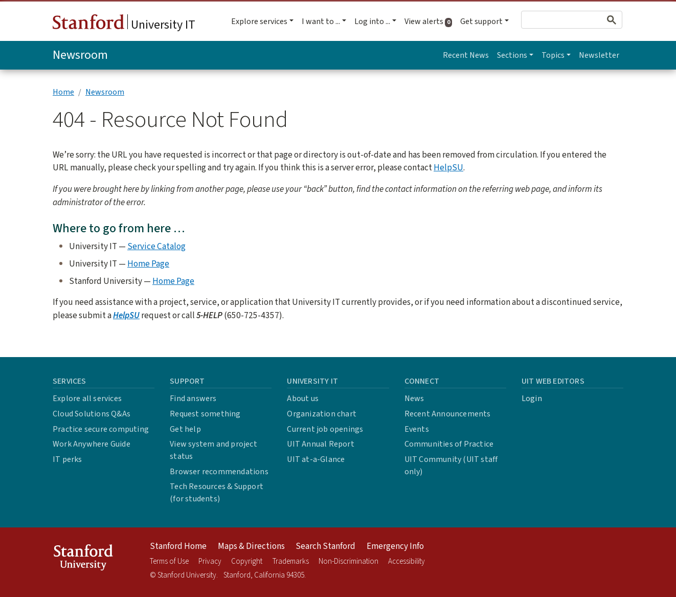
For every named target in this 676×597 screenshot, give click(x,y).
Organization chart (321, 413)
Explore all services (87, 398)
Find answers (193, 398)
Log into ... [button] (372, 21)
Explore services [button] (259, 21)
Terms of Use (169, 561)
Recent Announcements (447, 413)
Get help (185, 429)
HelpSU (448, 167)
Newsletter (599, 55)
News (414, 398)
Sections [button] (512, 55)
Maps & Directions (251, 546)
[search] (554, 20)
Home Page (148, 263)
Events (416, 429)
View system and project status (213, 450)
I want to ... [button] (321, 21)
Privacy (209, 561)
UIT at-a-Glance (316, 459)
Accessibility (406, 561)
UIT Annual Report (320, 444)
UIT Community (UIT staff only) (451, 465)
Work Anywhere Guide (91, 444)
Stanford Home (178, 546)
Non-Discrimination (348, 561)
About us (303, 398)
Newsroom (80, 55)
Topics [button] (553, 55)
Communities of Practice (449, 444)
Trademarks (291, 561)
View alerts (430, 21)
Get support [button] (481, 21)
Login (532, 398)
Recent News (466, 55)
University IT (124, 24)
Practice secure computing (101, 429)
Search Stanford (325, 546)
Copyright (246, 561)
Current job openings (325, 429)
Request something (205, 413)
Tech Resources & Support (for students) (216, 492)
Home (63, 92)
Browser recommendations (219, 471)
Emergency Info (395, 546)
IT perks (67, 459)
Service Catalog (156, 246)
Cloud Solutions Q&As (91, 413)
